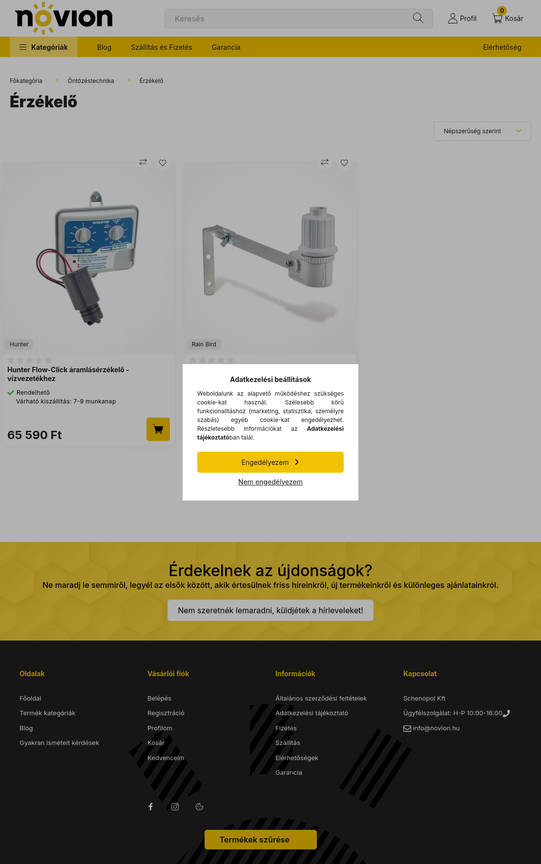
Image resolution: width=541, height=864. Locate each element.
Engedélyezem (265, 462)
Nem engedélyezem (270, 482)
